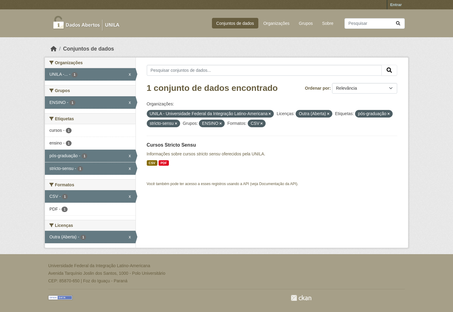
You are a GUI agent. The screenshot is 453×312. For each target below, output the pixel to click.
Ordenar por (317, 88)
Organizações (276, 23)
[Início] (54, 49)
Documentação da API (277, 184)
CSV (152, 163)
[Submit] (398, 23)
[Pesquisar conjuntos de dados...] (374, 23)
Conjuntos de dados (235, 23)
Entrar (396, 4)
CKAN (301, 298)
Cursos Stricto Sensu (171, 145)
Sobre (327, 23)
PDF (163, 163)
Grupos (306, 23)
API (246, 184)
